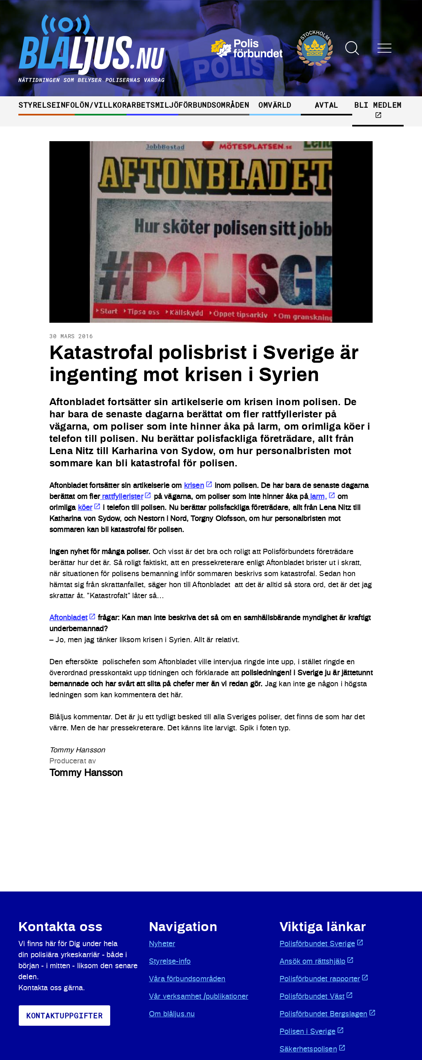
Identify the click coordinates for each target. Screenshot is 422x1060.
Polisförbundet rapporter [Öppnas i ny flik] (324, 978)
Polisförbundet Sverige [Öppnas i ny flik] (322, 943)
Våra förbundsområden (187, 979)
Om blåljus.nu (172, 1014)
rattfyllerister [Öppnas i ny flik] (126, 497)
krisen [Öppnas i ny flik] (198, 486)
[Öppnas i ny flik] (272, 48)
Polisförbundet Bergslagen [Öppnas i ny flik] (328, 1013)
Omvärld (274, 105)
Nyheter (162, 944)
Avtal (326, 105)
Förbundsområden (213, 105)
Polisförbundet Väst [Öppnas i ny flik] (316, 995)
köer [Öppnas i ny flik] (89, 508)
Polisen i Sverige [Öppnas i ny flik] (312, 1031)
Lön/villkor (101, 105)
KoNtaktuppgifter (64, 1015)
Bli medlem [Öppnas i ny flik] (377, 109)
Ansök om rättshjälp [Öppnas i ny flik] (317, 960)
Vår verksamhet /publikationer (198, 996)
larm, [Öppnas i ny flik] (321, 497)
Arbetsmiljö (152, 105)
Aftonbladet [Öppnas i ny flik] (72, 618)
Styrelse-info (170, 961)
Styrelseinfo (46, 105)
